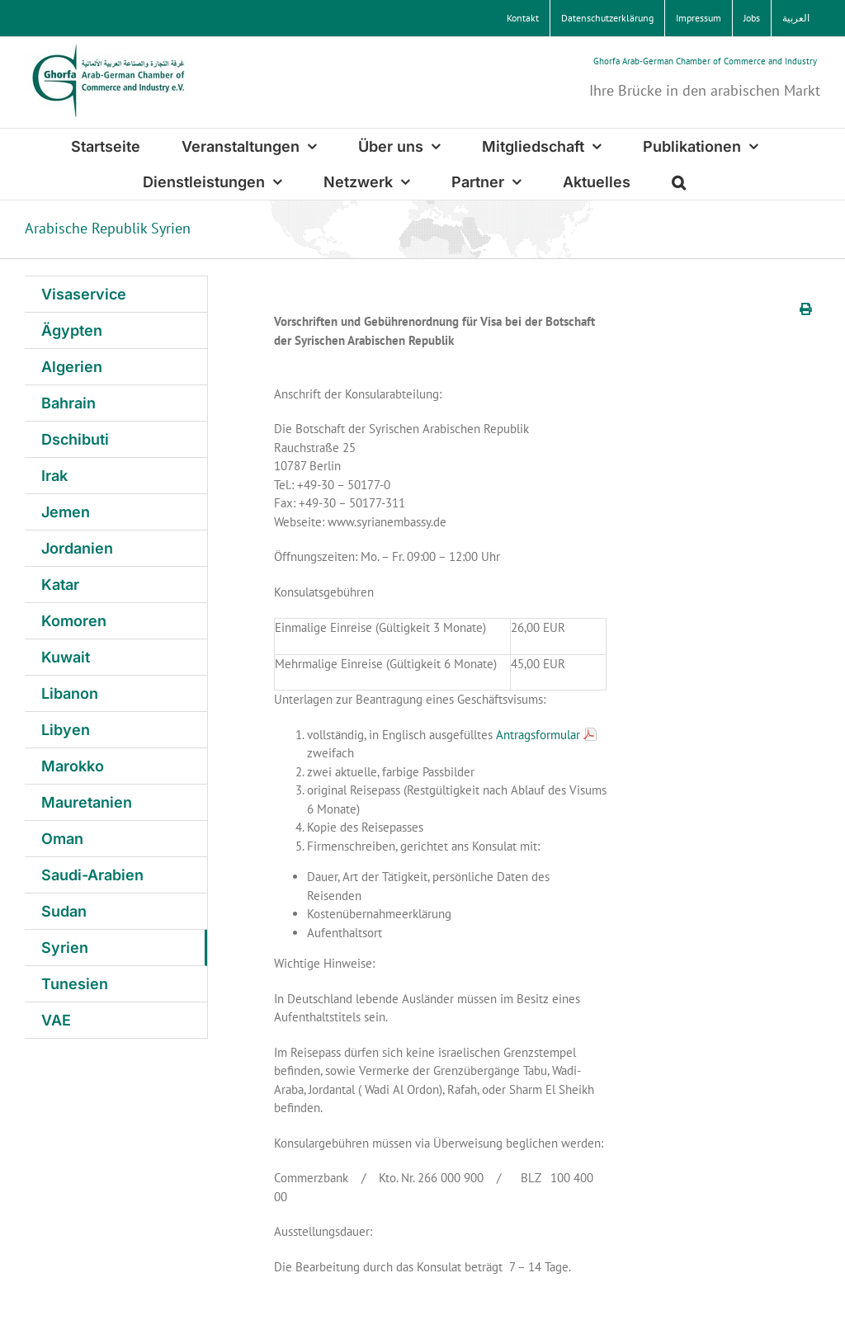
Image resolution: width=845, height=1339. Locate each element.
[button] (678, 182)
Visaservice (83, 294)
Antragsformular (538, 735)
